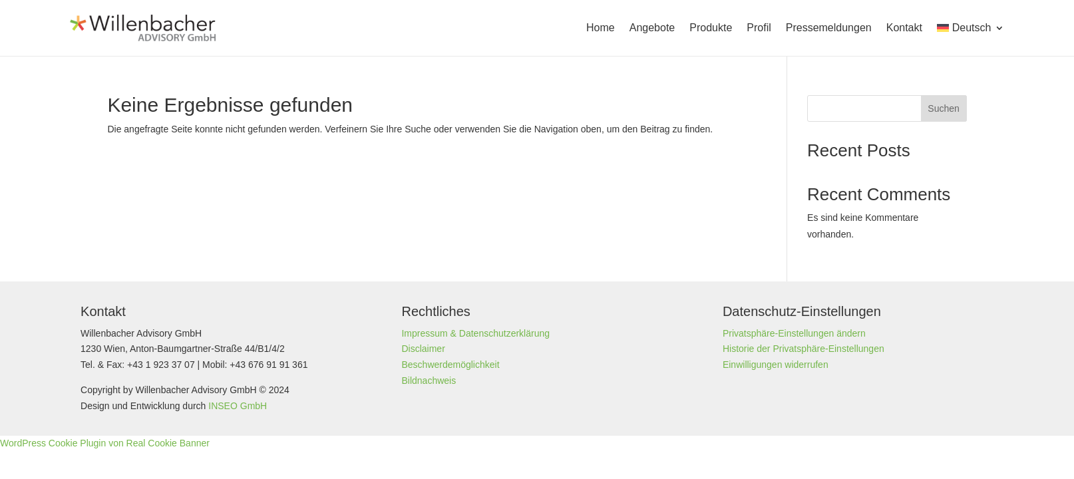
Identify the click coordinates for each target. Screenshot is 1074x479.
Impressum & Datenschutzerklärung (475, 333)
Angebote (652, 28)
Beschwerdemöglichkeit (450, 364)
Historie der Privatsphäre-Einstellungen (803, 348)
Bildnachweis (428, 380)
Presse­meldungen (829, 28)
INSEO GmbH (237, 405)
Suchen (943, 108)
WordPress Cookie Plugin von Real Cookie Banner (105, 443)
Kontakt (904, 28)
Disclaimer (423, 348)
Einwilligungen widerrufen (775, 364)
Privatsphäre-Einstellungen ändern (794, 333)
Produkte (710, 28)
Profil (759, 28)
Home (600, 28)
